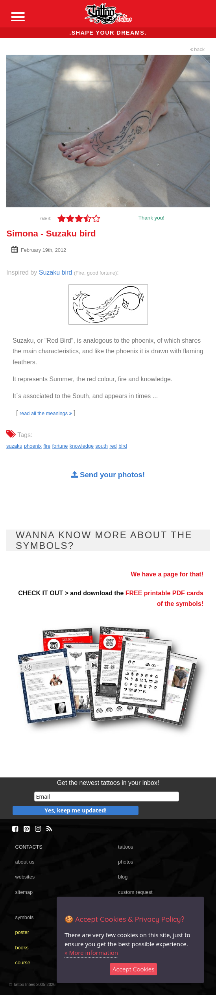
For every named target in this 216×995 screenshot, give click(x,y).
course (22, 962)
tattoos (125, 847)
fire (46, 446)
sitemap (24, 892)
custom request (135, 892)
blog (122, 877)
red (113, 446)
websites (25, 877)
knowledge (82, 446)
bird (122, 446)
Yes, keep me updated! (75, 810)
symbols (24, 917)
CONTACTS (28, 847)
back (197, 49)
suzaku (14, 446)
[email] (106, 796)
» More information (91, 952)
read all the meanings (46, 413)
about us (24, 862)
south (101, 446)
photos (125, 862)
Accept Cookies (134, 969)
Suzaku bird (55, 272)
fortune (60, 446)
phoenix (33, 446)
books (21, 948)
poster (22, 932)
